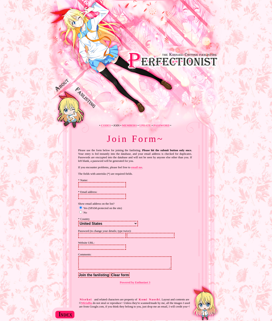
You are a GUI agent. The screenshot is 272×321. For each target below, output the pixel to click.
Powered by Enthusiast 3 (135, 282)
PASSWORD (161, 125)
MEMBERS (129, 125)
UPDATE (145, 125)
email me (136, 167)
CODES (106, 125)
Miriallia (86, 303)
